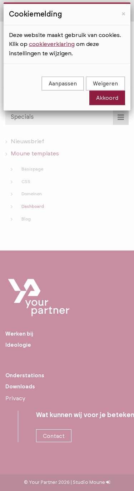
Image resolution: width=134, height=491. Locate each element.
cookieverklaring (52, 29)
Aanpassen (63, 69)
